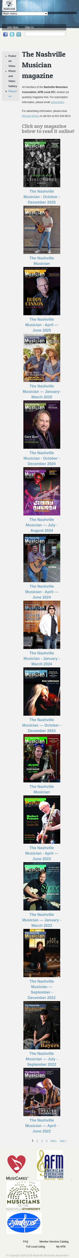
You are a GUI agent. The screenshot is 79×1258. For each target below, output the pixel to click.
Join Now (12, 27)
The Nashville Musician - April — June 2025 (41, 324)
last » (63, 1140)
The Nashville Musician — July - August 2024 (42, 525)
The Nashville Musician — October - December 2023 (41, 725)
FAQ (25, 1241)
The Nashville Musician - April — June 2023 (41, 853)
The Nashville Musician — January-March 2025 (42, 391)
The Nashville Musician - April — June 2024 (41, 591)
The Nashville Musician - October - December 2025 (42, 196)
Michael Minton (30, 116)
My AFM (61, 1246)
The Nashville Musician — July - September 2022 (42, 1059)
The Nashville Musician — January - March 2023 (41, 920)
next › (54, 1140)
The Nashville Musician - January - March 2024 (42, 658)
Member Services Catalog (53, 1241)
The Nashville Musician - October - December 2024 (42, 458)
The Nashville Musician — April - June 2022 (41, 1125)
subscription (57, 102)
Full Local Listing (35, 1246)
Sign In (29, 27)
